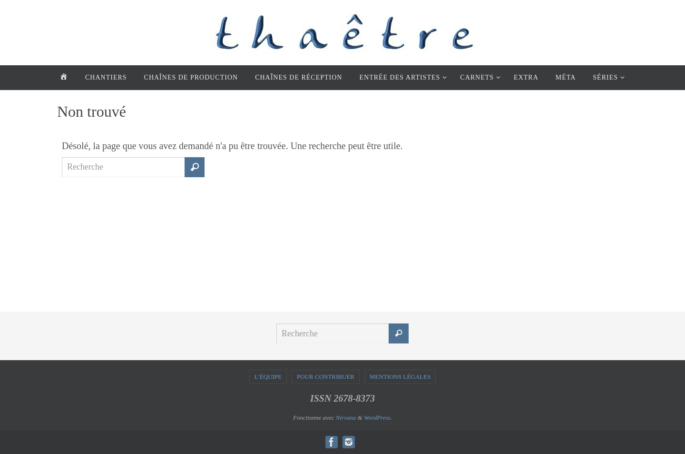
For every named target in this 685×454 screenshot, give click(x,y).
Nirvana (346, 417)
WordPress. (378, 417)
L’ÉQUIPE (268, 376)
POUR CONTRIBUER (325, 376)
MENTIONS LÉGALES (400, 376)
